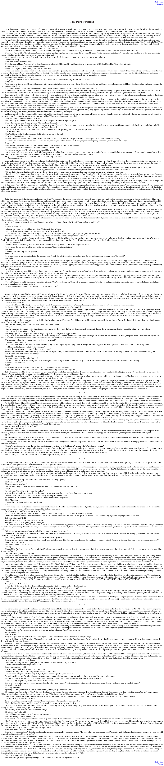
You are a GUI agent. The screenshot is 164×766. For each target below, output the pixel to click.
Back (156, 2)
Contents (160, 4)
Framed (160, 764)
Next (161, 2)
